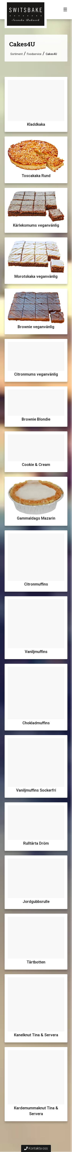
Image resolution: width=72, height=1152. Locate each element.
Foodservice (34, 54)
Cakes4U (51, 54)
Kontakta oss (36, 1148)
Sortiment (16, 54)
